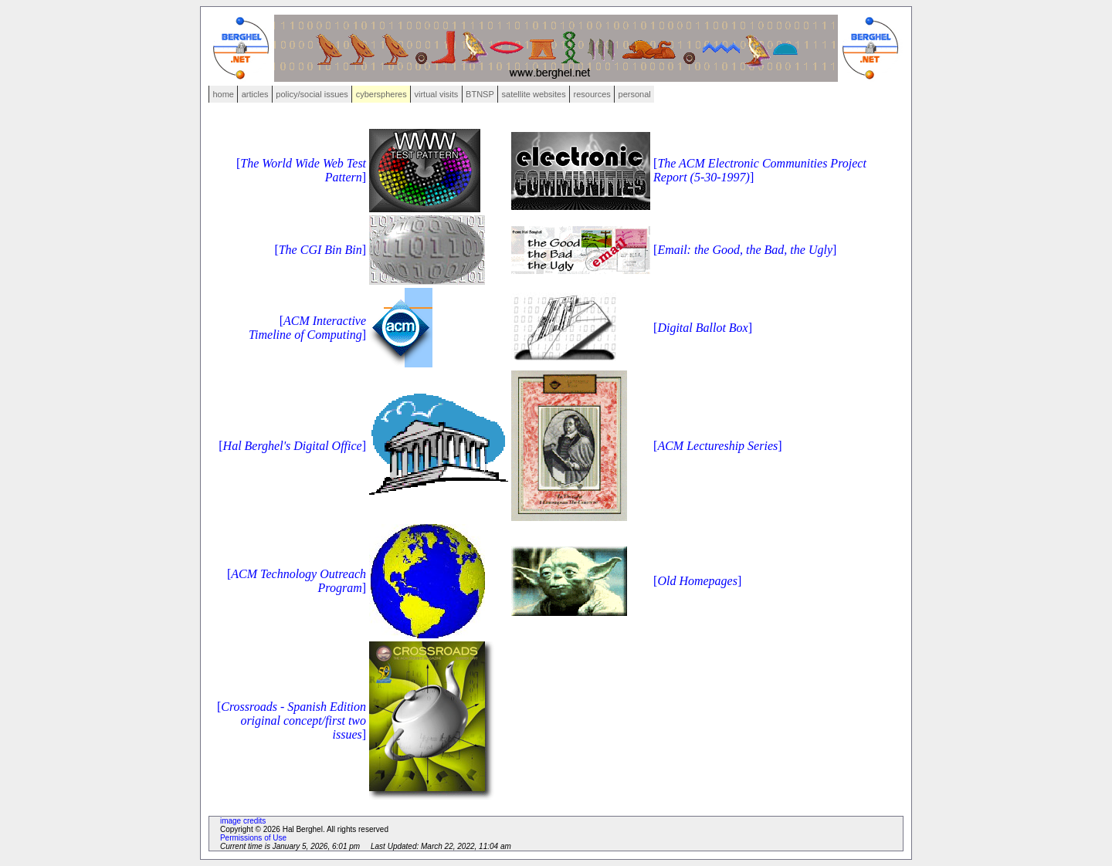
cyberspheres (381, 94)
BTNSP (480, 94)
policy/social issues (312, 94)
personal (635, 94)
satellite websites (534, 94)
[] (320, 249)
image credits (243, 821)
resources (592, 94)
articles (255, 94)
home (223, 94)
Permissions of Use (253, 838)
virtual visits (436, 94)
